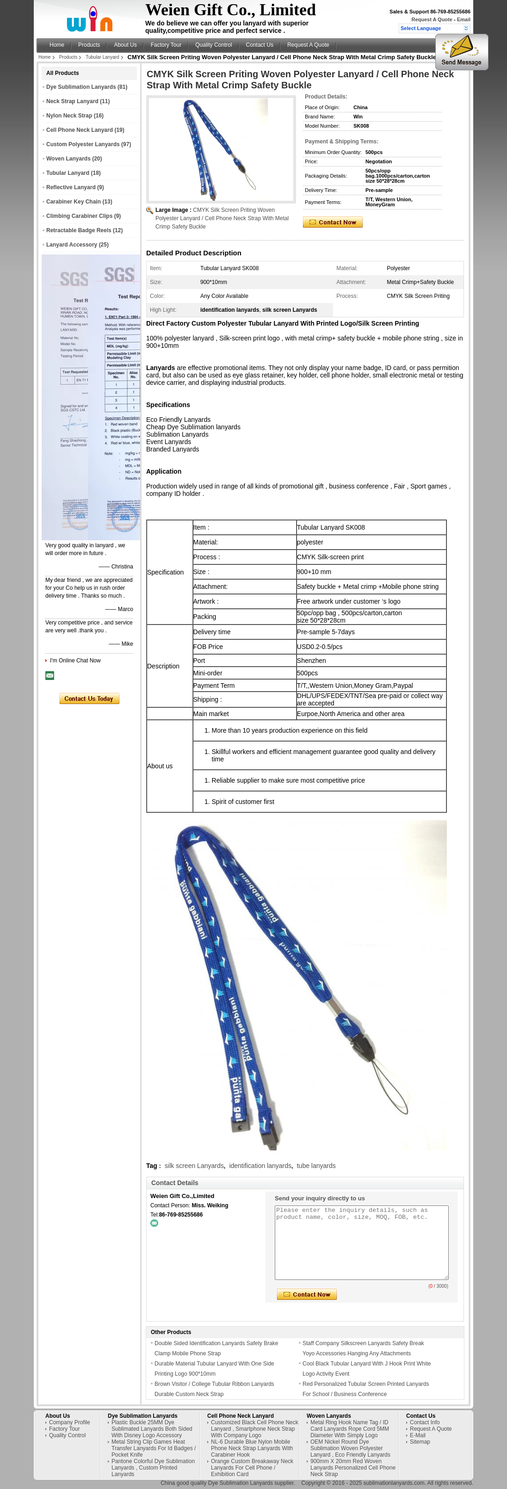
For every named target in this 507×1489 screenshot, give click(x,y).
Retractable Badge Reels (78, 230)
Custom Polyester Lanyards (83, 144)
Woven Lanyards (68, 158)
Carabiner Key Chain (73, 201)
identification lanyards (260, 1165)
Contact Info (425, 1422)
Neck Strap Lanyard (72, 101)
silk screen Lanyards (194, 1165)
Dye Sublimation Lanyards (81, 87)
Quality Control (213, 45)
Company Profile (69, 1422)
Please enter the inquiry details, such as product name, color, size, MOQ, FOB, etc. (362, 1242)
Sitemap (420, 1442)
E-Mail (418, 1435)
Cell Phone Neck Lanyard (79, 130)
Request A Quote (431, 19)
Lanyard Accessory (71, 244)
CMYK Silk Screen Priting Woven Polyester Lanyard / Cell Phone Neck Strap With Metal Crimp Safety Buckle (222, 218)
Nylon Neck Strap (69, 115)
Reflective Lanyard (71, 187)
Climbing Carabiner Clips (79, 216)
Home (56, 45)
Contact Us (259, 45)
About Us (125, 45)
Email (463, 19)
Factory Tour (166, 45)
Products (89, 45)
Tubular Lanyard (102, 57)
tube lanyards (316, 1165)
